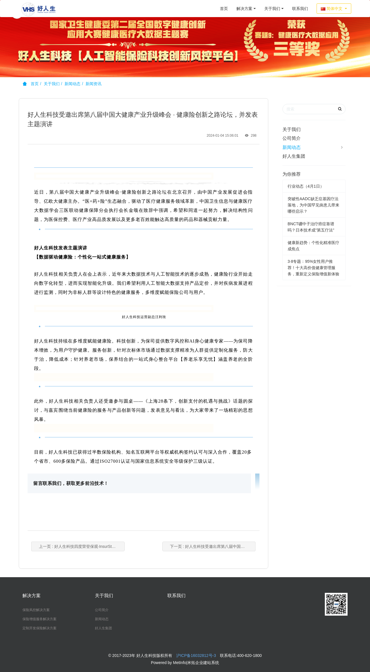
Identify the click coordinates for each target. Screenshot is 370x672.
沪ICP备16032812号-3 (196, 655)
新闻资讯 (93, 83)
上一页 (88, 546)
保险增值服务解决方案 (39, 619)
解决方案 (244, 8)
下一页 (206, 546)
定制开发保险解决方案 (39, 628)
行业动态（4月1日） (306, 186)
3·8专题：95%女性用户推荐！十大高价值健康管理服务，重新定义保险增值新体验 (313, 267)
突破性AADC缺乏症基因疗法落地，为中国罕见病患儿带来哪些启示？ (313, 205)
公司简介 (291, 138)
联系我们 (300, 8)
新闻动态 (72, 83)
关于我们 (272, 8)
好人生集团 (293, 156)
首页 (224, 8)
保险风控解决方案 (36, 610)
